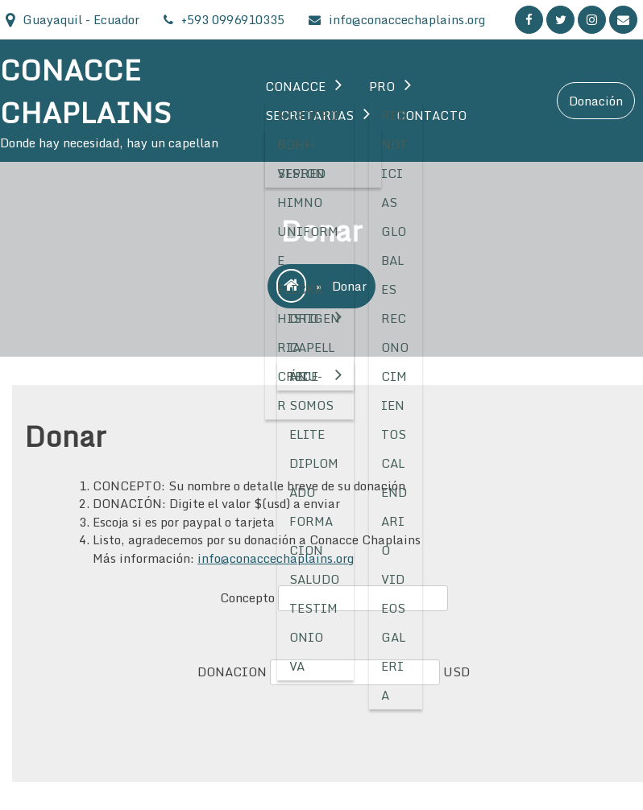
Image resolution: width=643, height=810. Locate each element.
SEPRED (301, 173)
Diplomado (314, 477)
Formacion (311, 535)
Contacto (431, 115)
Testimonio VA (313, 637)
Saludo (314, 579)
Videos (393, 593)
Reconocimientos (395, 376)
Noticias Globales (394, 216)
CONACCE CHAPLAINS (85, 91)
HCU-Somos (311, 390)
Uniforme (308, 245)
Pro (382, 86)
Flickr (300, 289)
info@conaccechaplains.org (275, 558)
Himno (300, 202)
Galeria (393, 666)
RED (393, 115)
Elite (307, 434)
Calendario (394, 506)
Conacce (295, 86)
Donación (596, 100)
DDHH (295, 144)
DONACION (233, 671)
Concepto (249, 597)
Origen (315, 318)
